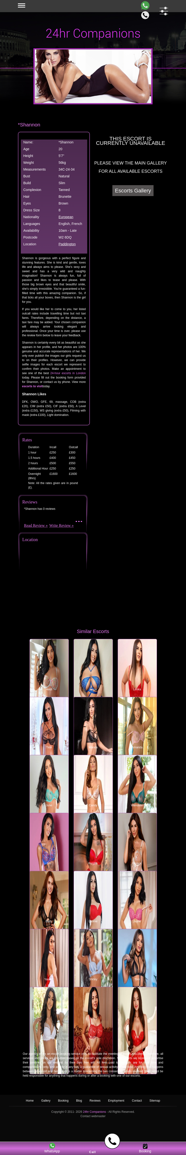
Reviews (95, 1100)
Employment (116, 1100)
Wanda (93, 747)
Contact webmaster (92, 1116)
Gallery (45, 1100)
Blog (79, 1100)
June (49, 805)
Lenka (137, 689)
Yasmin (49, 979)
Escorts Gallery (133, 191)
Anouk (137, 863)
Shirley (93, 979)
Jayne (137, 921)
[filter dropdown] (163, 11)
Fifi (137, 1037)
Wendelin (137, 805)
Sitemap (154, 1100)
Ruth (93, 1037)
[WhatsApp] (144, 5)
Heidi (49, 689)
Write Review (60, 525)
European (66, 217)
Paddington (67, 244)
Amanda (137, 747)
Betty (49, 921)
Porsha (93, 863)
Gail (48, 1037)
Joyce (93, 689)
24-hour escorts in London (68, 373)
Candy (93, 805)
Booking (63, 1100)
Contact (137, 1100)
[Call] (144, 15)
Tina (49, 747)
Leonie (93, 921)
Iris (49, 863)
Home (30, 1100)
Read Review (34, 525)
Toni (137, 979)
